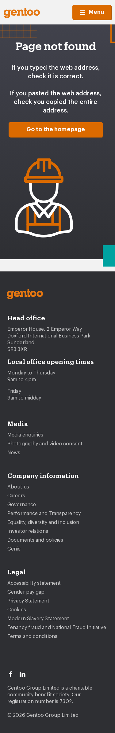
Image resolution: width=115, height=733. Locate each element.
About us (18, 486)
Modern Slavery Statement (38, 618)
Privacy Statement (28, 601)
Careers (16, 495)
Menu (92, 12)
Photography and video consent (44, 443)
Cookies (16, 609)
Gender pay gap (25, 592)
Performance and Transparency (44, 513)
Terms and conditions (32, 636)
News (13, 452)
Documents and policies (35, 540)
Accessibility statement (34, 583)
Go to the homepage (55, 129)
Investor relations (27, 531)
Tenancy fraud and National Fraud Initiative (56, 627)
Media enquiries (25, 435)
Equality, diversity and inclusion (43, 522)
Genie (14, 549)
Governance (21, 504)
